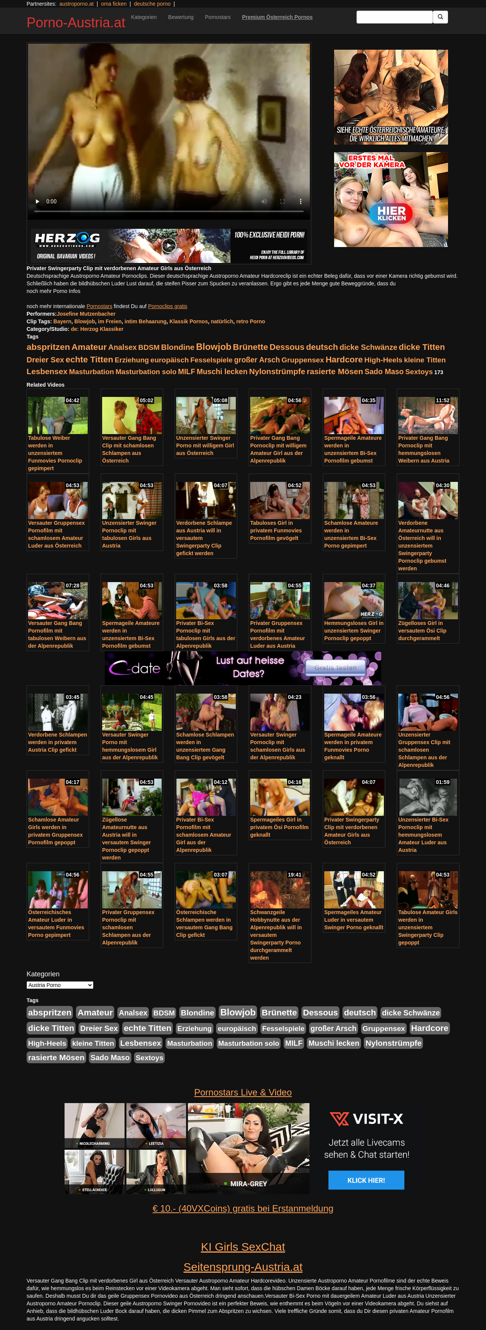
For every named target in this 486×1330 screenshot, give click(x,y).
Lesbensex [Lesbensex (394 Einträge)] (47, 371)
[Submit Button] (440, 17)
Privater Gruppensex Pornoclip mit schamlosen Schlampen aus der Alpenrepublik (128, 927)
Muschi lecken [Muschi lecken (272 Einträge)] (222, 371)
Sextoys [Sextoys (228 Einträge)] (419, 372)
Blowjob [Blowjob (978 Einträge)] (213, 347)
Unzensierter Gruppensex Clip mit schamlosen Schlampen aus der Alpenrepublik (424, 750)
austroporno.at (76, 4)
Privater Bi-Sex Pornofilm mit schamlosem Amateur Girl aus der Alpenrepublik (203, 835)
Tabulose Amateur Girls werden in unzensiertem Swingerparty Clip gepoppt (428, 927)
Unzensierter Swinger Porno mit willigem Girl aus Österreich (205, 445)
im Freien (110, 321)
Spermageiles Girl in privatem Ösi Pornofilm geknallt (279, 827)
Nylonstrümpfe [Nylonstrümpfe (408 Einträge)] (277, 371)
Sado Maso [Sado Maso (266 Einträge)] (384, 371)
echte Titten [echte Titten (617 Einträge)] (89, 359)
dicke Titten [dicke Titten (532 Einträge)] (422, 347)
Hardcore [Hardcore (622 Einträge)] (344, 359)
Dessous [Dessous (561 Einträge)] (287, 347)
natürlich (222, 321)
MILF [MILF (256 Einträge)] (186, 371)
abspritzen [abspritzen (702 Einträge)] (48, 347)
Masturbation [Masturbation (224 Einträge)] (91, 372)
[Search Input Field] (395, 17)
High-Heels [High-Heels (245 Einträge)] (383, 360)
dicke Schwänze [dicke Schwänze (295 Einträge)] (368, 347)
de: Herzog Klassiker (97, 329)
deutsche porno (152, 4)
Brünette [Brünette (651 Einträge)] (250, 347)
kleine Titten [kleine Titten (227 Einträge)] (425, 360)
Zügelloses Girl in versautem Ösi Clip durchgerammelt (422, 630)
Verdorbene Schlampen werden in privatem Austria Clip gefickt (57, 742)
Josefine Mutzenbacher (86, 314)
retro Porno (250, 321)
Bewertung (181, 17)
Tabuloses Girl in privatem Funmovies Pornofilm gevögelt (276, 530)
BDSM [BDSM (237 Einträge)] (148, 347)
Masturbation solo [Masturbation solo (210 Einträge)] (146, 372)
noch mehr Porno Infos (53, 291)
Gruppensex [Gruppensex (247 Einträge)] (302, 360)
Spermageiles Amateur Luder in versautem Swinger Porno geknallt (353, 919)
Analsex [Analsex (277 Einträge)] (122, 347)
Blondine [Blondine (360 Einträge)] (177, 347)
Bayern (62, 321)
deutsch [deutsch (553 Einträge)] (322, 347)
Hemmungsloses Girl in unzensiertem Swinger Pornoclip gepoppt (353, 630)
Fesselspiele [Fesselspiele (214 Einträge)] (211, 360)
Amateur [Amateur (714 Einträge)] (89, 347)
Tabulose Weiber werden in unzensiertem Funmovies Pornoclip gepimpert (55, 453)
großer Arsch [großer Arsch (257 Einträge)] (257, 360)
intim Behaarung (145, 321)
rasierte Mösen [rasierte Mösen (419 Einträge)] (335, 371)
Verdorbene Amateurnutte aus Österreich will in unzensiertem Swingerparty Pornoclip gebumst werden (422, 545)
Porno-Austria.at (76, 22)
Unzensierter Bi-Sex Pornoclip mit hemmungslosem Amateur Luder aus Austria (423, 835)
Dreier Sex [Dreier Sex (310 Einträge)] (45, 360)
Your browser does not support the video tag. (169, 132)
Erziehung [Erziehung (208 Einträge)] (132, 360)
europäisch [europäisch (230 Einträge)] (169, 360)
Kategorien (144, 17)
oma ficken (114, 4)
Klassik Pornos (188, 321)
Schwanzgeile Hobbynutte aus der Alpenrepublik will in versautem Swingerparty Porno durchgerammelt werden (276, 935)
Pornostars (218, 17)
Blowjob (84, 321)
